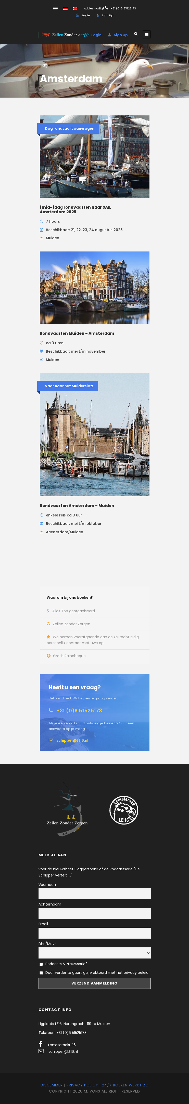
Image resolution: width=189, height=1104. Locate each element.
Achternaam (50, 904)
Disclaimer (52, 1085)
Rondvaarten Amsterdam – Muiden (77, 505)
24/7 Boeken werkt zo (125, 1085)
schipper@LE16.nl (63, 1051)
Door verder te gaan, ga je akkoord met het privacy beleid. (97, 972)
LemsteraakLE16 (62, 1044)
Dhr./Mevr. (48, 943)
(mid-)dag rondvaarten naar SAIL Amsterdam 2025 (75, 210)
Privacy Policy (82, 1085)
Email (43, 923)
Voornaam (48, 884)
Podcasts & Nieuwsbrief (63, 963)
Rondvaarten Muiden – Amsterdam (77, 333)
